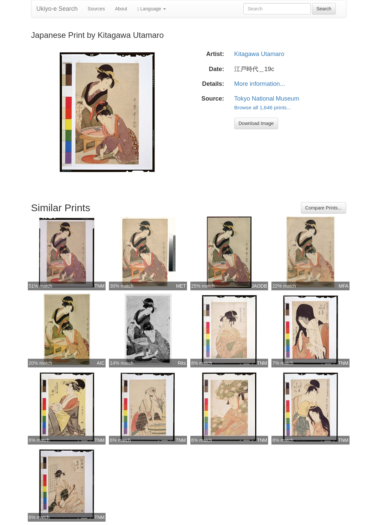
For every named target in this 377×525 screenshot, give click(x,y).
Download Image (256, 123)
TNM (100, 286)
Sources (96, 8)
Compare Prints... (323, 208)
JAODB (259, 286)
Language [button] (151, 9)
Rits (182, 363)
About (121, 8)
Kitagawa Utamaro (259, 54)
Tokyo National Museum (266, 98)
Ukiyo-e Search (57, 8)
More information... (259, 83)
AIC (101, 363)
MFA (344, 286)
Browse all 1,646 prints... (262, 107)
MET (181, 286)
